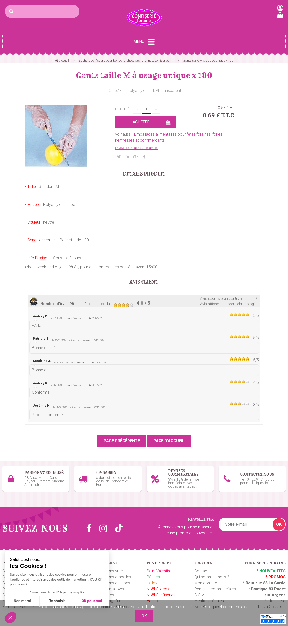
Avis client (144, 282)
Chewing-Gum (110, 597)
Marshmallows (111, 585)
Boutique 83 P (264, 585)
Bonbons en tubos (114, 579)
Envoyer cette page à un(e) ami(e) (136, 147)
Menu (144, 42)
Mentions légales (209, 597)
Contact (201, 567)
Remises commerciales (215, 585)
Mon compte (205, 579)
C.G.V (199, 591)
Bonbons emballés (114, 573)
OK (279, 520)
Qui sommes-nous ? (211, 573)
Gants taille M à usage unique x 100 (144, 75)
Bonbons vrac (110, 567)
